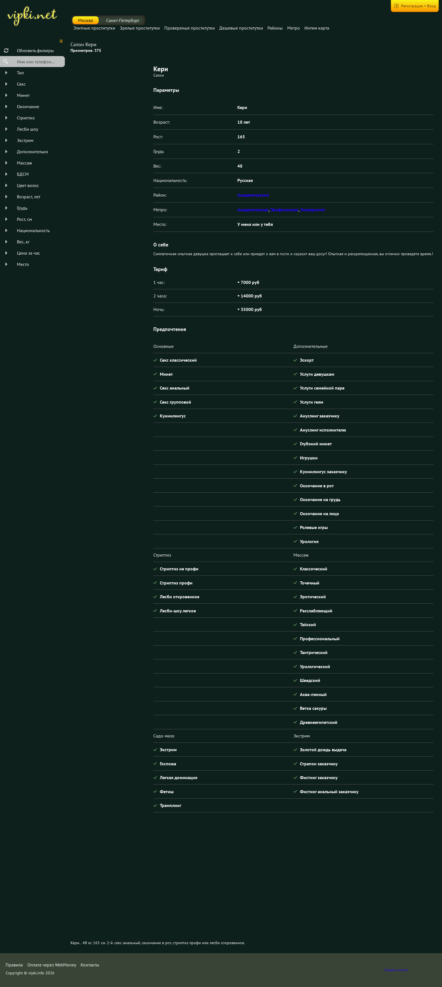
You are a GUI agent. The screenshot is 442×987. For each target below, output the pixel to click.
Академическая (252, 209)
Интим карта (316, 28)
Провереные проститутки (189, 28)
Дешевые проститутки (241, 28)
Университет (312, 209)
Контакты (90, 965)
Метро (293, 28)
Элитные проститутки (94, 28)
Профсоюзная (284, 209)
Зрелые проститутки (140, 28)
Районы (275, 28)
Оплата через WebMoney (51, 965)
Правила (14, 965)
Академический (253, 195)
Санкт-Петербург (123, 20)
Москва (85, 20)
